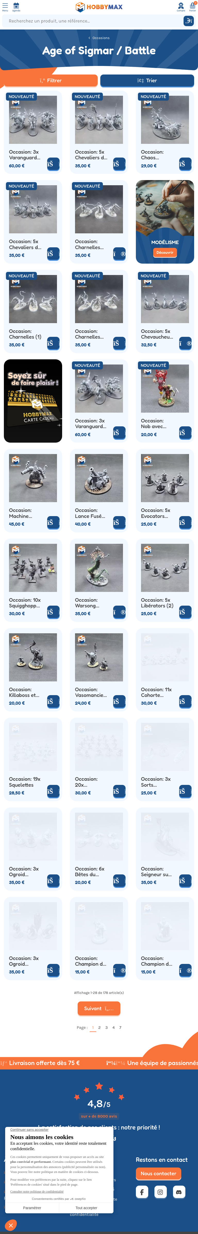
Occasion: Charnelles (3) (87, 244)
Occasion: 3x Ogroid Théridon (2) (24, 872)
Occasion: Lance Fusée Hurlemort (89, 513)
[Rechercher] (189, 21)
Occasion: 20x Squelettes (87, 782)
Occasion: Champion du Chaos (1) (90, 961)
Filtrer (51, 80)
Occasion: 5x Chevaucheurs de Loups (156, 334)
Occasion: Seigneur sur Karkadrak (155, 872)
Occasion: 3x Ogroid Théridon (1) (24, 961)
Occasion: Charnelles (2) (87, 334)
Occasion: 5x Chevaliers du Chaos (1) (91, 155)
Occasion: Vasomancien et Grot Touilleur (90, 692)
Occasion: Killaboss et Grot (22, 692)
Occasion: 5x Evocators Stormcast (155, 513)
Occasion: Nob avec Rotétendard (155, 423)
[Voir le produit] (119, 253)
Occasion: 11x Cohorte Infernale (156, 692)
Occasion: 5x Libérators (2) (157, 603)
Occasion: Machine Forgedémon (23, 513)
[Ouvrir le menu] (5, 7)
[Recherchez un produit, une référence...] (94, 21)
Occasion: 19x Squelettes (24, 782)
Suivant (99, 1008)
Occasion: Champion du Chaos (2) (156, 961)
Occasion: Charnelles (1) (25, 334)
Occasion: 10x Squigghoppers (25, 603)
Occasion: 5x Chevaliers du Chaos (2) (25, 244)
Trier (147, 80)
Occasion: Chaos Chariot (152, 155)
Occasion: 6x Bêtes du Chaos (89, 872)
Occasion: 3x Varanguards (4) (90, 423)
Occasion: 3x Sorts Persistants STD (156, 782)
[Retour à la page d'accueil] (99, 7)
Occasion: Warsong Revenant (86, 603)
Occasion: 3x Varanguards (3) (24, 155)
